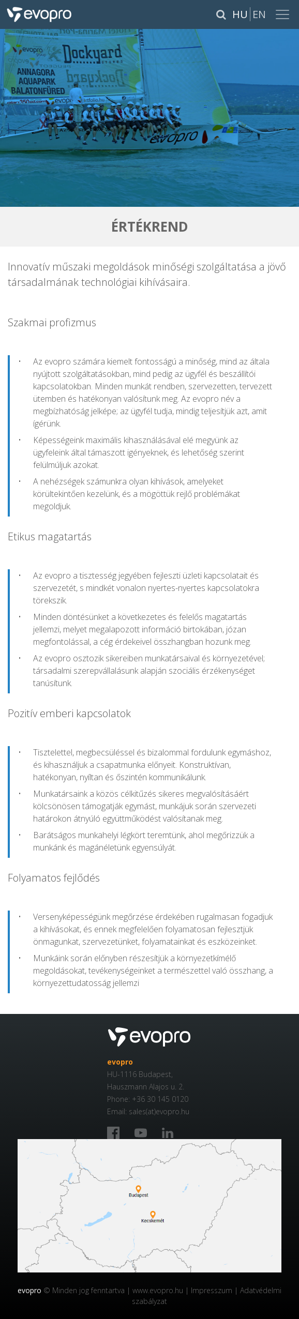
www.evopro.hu (157, 1290)
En (259, 14)
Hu (240, 14)
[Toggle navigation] (283, 14)
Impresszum (211, 1290)
